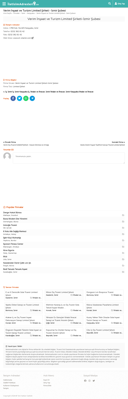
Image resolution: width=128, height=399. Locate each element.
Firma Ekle (47, 386)
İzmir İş (11, 92)
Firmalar (16, 13)
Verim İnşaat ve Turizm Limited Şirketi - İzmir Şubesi (56, 13)
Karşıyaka (30, 13)
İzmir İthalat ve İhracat (55, 92)
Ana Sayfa (7, 13)
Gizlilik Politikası (9, 383)
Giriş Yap (46, 383)
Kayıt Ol (46, 380)
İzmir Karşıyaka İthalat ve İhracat (79, 92)
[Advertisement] (64, 59)
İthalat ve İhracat (37, 92)
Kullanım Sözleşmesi (11, 386)
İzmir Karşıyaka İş (22, 92)
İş (6, 92)
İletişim (6, 388)
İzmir (23, 13)
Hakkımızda (7, 380)
